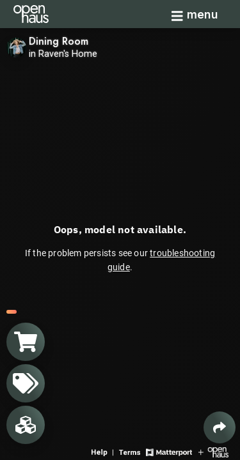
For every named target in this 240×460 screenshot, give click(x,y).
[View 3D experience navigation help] (104, 451)
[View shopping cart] (25, 342)
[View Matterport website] (168, 451)
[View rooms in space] (25, 425)
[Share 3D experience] (220, 427)
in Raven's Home (63, 54)
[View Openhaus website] (213, 451)
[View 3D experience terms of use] (131, 451)
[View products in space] (25, 383)
